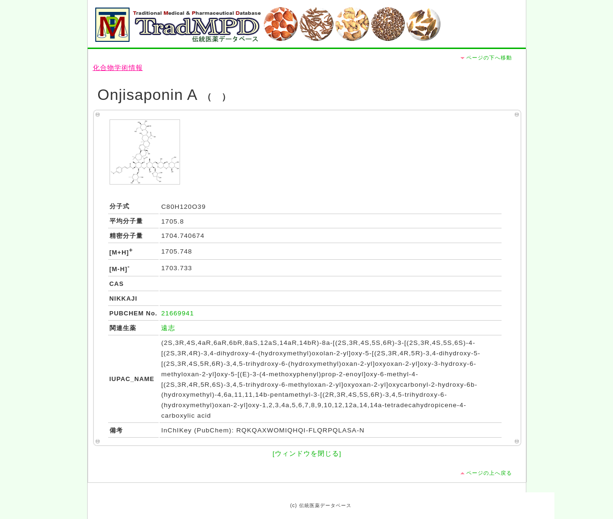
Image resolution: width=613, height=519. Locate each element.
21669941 (177, 313)
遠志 (168, 328)
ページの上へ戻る (489, 473)
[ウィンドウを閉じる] (307, 453)
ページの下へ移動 (489, 57)
